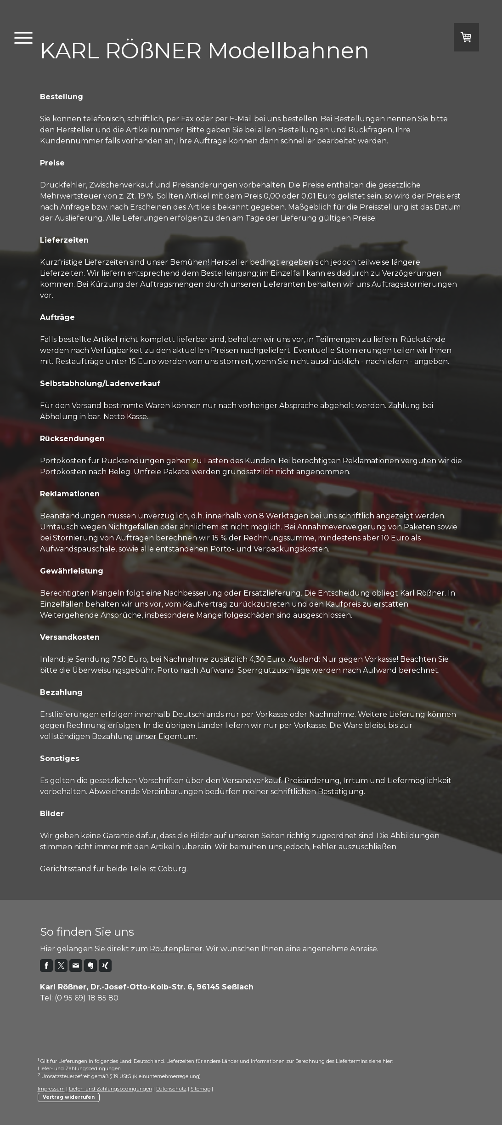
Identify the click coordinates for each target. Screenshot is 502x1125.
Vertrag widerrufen (69, 1097)
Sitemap (200, 1089)
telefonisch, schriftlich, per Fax (138, 118)
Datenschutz (171, 1089)
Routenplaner (176, 948)
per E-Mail (233, 118)
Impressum (51, 1089)
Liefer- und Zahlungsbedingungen (79, 1069)
